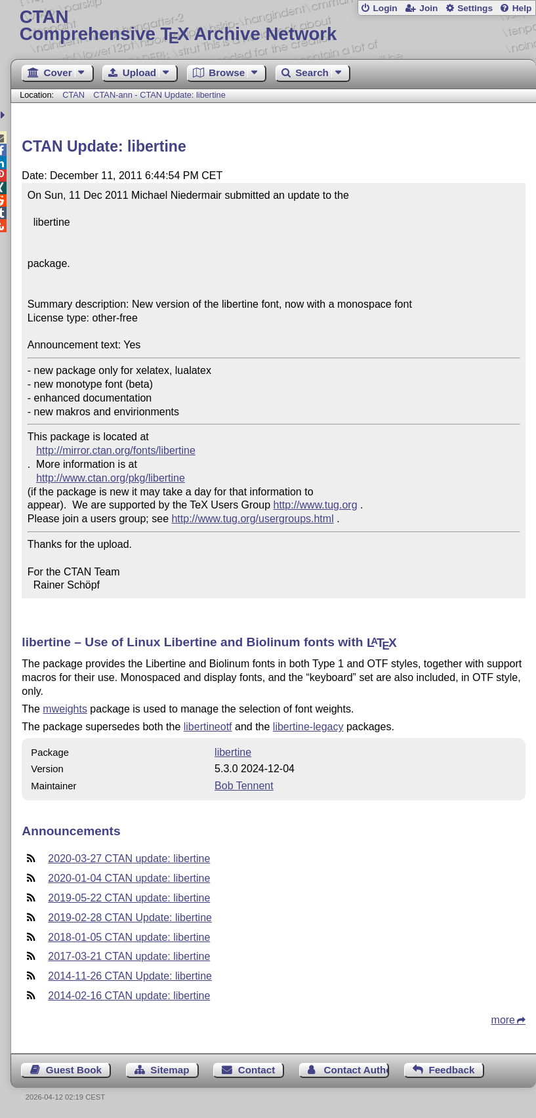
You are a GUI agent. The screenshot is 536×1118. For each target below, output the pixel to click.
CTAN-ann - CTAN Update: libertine (159, 95)
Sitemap (169, 1069)
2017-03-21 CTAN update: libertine (129, 956)
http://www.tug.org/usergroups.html (252, 518)
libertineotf (208, 726)
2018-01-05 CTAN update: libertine (129, 937)
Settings (475, 8)
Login (385, 8)
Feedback (451, 1069)
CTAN (73, 95)
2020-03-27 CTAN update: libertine (129, 858)
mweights (65, 708)
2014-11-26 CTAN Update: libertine (130, 976)
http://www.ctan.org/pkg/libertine (110, 478)
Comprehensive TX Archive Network (273, 26)
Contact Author (357, 1069)
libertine (233, 752)
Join (428, 8)
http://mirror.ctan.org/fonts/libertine (116, 450)
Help (522, 8)
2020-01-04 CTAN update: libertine (129, 878)
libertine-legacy (308, 726)
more (503, 1019)
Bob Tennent (244, 785)
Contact (257, 1069)
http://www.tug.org (316, 504)
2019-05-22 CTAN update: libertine (129, 897)
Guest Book (74, 1069)
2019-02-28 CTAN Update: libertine (130, 917)
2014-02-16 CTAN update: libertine (129, 995)
